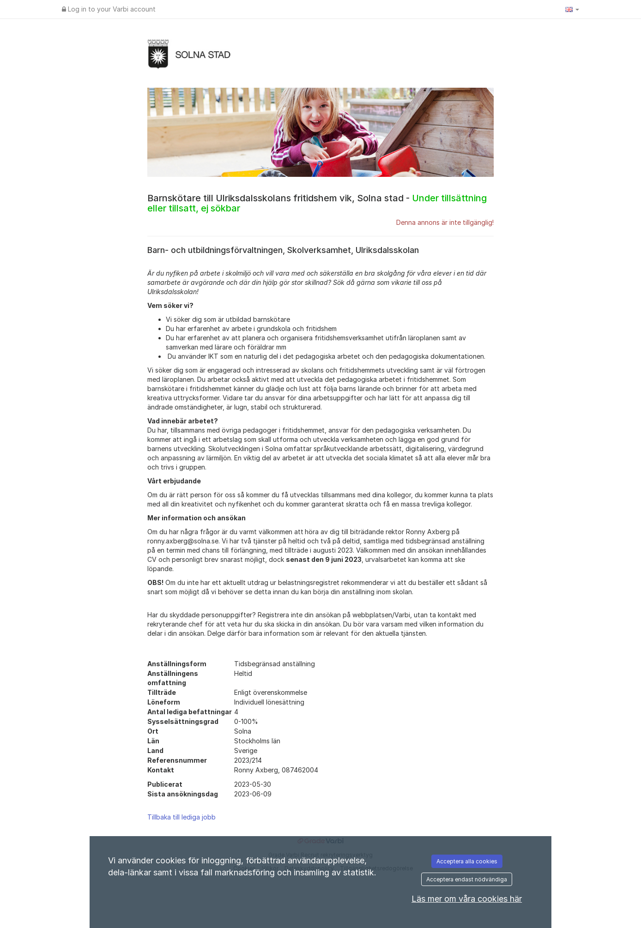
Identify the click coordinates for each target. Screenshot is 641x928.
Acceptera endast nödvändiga (466, 879)
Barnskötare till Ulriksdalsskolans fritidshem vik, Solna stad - (317, 203)
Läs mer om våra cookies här (466, 899)
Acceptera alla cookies (466, 861)
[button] (572, 9)
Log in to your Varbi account (109, 9)
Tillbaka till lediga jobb (181, 817)
